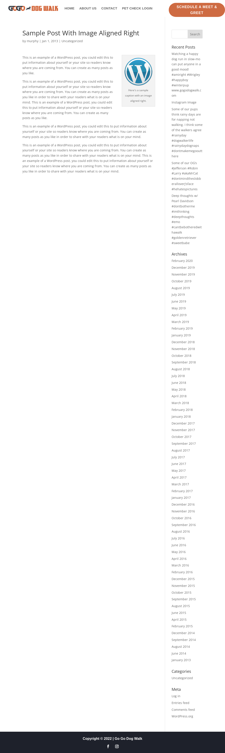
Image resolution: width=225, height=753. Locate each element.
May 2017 (179, 470)
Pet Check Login (137, 8)
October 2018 (181, 356)
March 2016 (180, 565)
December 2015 (183, 579)
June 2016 (179, 545)
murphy (32, 41)
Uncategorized (72, 41)
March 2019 (180, 322)
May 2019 (179, 308)
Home (69, 8)
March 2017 (180, 484)
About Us (87, 8)
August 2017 (181, 450)
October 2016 (181, 518)
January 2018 (181, 416)
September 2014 (184, 640)
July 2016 (178, 538)
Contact (109, 8)
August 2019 (181, 288)
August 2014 (181, 646)
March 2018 (180, 403)
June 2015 (179, 613)
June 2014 (179, 653)
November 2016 (183, 511)
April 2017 (179, 477)
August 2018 (181, 369)
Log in (176, 696)
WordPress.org (182, 716)
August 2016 (181, 531)
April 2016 (179, 559)
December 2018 (183, 342)
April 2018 (179, 396)
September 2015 (184, 599)
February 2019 (182, 328)
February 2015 (182, 626)
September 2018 (184, 362)
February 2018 (182, 410)
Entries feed (180, 703)
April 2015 (179, 619)
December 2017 (183, 423)
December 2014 (183, 633)
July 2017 (178, 457)
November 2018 (183, 349)
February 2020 (182, 261)
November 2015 (183, 586)
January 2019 (181, 335)
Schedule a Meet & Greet (197, 10)
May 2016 (179, 552)
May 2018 (179, 389)
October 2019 (181, 281)
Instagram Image (184, 102)
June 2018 (179, 383)
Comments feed (183, 710)
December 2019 (183, 267)
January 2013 (181, 660)
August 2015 (181, 606)
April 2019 (179, 315)
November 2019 (183, 274)
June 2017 (179, 464)
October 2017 (181, 437)
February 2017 (182, 491)
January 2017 (181, 497)
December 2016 (183, 504)
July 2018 (178, 376)
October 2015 (181, 592)
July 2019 (178, 294)
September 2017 (184, 443)
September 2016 (184, 525)
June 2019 (179, 301)
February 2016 (182, 572)
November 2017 (183, 430)
